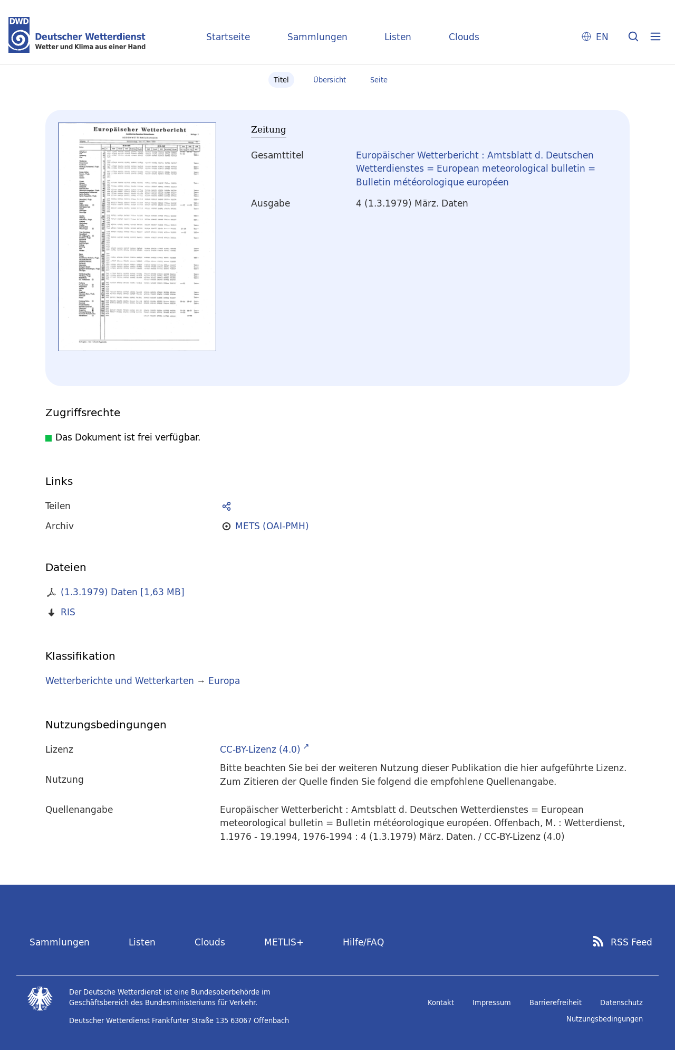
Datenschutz (621, 1002)
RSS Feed (631, 942)
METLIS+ (284, 942)
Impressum (491, 1002)
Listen (397, 36)
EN (602, 36)
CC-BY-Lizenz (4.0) (260, 749)
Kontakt (441, 1002)
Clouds (464, 36)
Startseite (228, 36)
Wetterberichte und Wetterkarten (119, 680)
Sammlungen (317, 36)
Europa (224, 680)
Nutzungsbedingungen (604, 1019)
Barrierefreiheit (555, 1002)
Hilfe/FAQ (363, 942)
